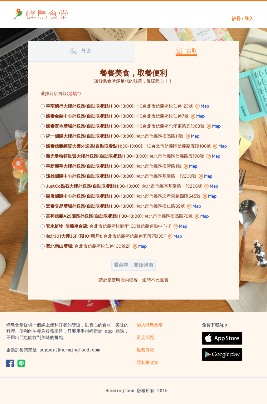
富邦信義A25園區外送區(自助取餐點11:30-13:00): (94, 216)
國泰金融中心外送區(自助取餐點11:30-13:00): (90, 116)
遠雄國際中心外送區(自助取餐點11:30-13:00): (90, 176)
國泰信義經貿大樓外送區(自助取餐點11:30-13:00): (94, 146)
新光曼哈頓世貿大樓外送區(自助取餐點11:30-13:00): (97, 156)
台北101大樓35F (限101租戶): (74, 236)
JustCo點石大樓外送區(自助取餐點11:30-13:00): (93, 186)
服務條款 (145, 350)
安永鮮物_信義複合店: (67, 226)
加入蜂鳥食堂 (150, 325)
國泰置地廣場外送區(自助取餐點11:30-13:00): (90, 126)
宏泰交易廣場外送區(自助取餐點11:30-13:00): (90, 206)
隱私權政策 (147, 362)
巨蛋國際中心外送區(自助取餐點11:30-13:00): (90, 196)
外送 (80, 51)
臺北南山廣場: (59, 246)
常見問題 (145, 337)
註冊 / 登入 (242, 18)
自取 (186, 50)
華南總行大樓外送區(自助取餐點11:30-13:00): (90, 106)
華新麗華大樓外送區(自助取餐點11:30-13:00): (90, 166)
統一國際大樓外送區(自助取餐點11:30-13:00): (90, 136)
